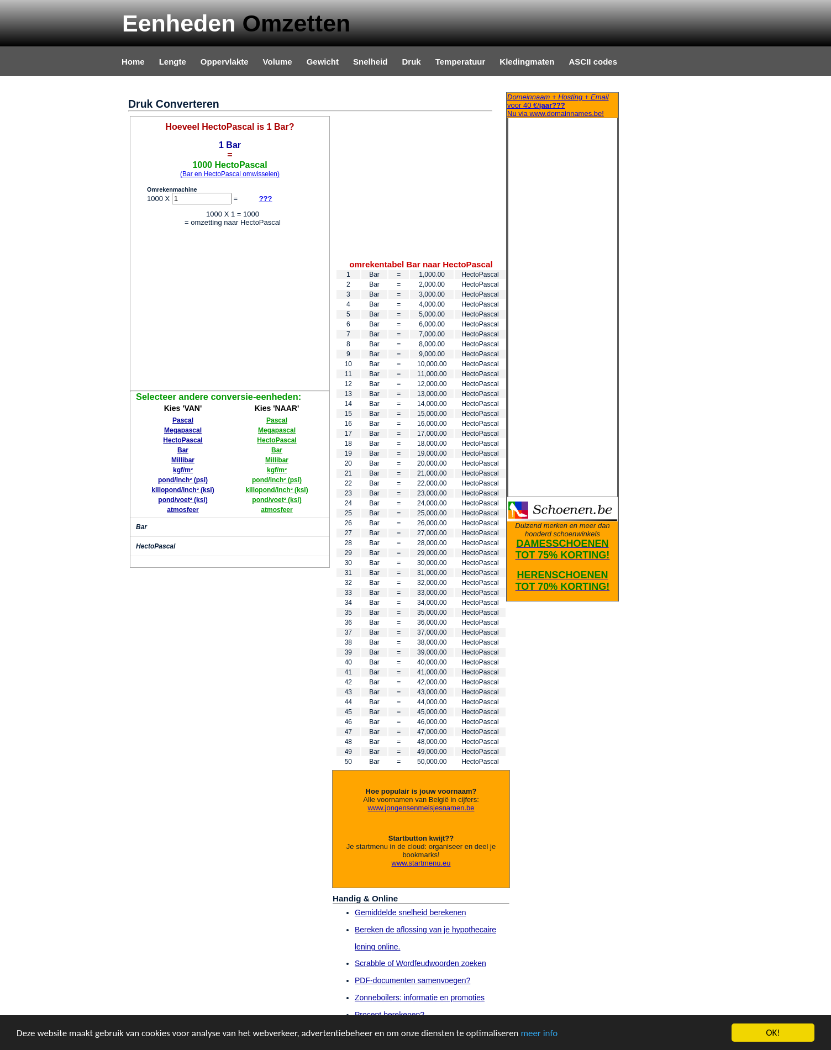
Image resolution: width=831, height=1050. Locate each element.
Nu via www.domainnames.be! (562, 105)
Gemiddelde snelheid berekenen (410, 912)
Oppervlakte (225, 61)
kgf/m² (183, 470)
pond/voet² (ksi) (182, 500)
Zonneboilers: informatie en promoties (420, 997)
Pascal (182, 420)
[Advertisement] (230, 310)
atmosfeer (182, 510)
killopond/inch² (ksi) (182, 490)
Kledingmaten (526, 61)
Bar (182, 450)
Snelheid (370, 61)
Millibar (182, 460)
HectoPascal (182, 440)
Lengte (172, 61)
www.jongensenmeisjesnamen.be (421, 808)
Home (133, 61)
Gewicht (323, 61)
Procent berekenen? (389, 1014)
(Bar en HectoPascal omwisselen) (230, 174)
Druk (411, 61)
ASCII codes (593, 61)
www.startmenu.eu (421, 863)
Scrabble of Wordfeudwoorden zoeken (420, 963)
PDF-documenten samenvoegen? (412, 980)
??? (265, 198)
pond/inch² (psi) (183, 480)
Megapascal (183, 430)
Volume (277, 61)
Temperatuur (460, 61)
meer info (538, 1034)
